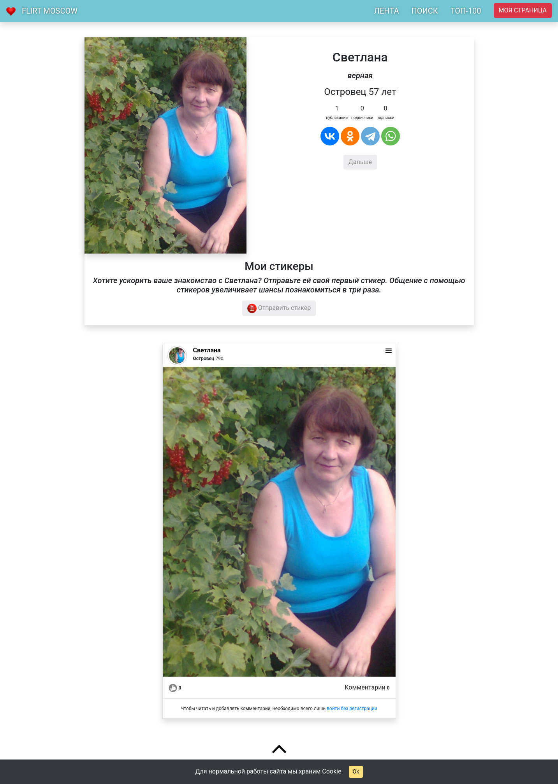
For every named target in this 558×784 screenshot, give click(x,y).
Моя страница (523, 10)
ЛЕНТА (386, 11)
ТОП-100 (466, 11)
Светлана (207, 350)
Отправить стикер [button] (279, 308)
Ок (355, 771)
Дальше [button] (360, 162)
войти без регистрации (352, 708)
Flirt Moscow (49, 11)
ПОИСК (424, 11)
